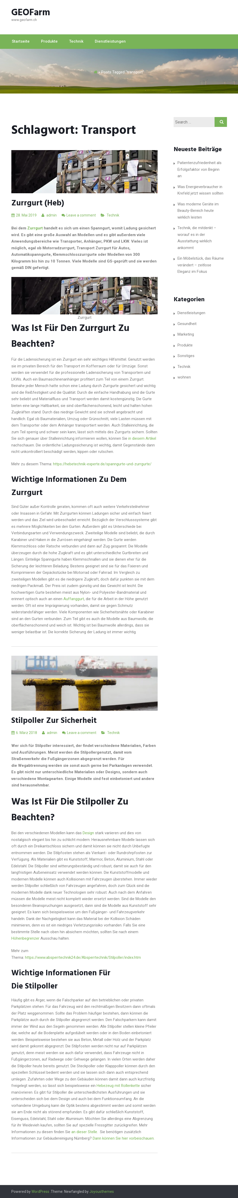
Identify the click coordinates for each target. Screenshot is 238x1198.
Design (88, 833)
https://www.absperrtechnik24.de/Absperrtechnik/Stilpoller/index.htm (83, 957)
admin (49, 215)
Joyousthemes (101, 1191)
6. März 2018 (24, 733)
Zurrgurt (34, 228)
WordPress (40, 1191)
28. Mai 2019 (24, 215)
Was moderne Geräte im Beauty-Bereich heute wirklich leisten (198, 211)
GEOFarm (30, 12)
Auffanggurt (73, 599)
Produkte (49, 41)
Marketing (185, 334)
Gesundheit (187, 323)
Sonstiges (185, 355)
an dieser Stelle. (85, 1132)
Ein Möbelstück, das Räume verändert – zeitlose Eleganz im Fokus (200, 265)
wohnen (184, 377)
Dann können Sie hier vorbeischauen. (124, 1138)
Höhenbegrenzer (25, 938)
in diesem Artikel (142, 438)
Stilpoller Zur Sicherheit (54, 721)
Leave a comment (81, 215)
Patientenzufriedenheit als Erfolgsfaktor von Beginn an (199, 169)
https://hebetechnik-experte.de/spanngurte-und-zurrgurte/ (102, 464)
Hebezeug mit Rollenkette (118, 1085)
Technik (76, 41)
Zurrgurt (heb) (37, 203)
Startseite (21, 41)
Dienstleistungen (110, 41)
